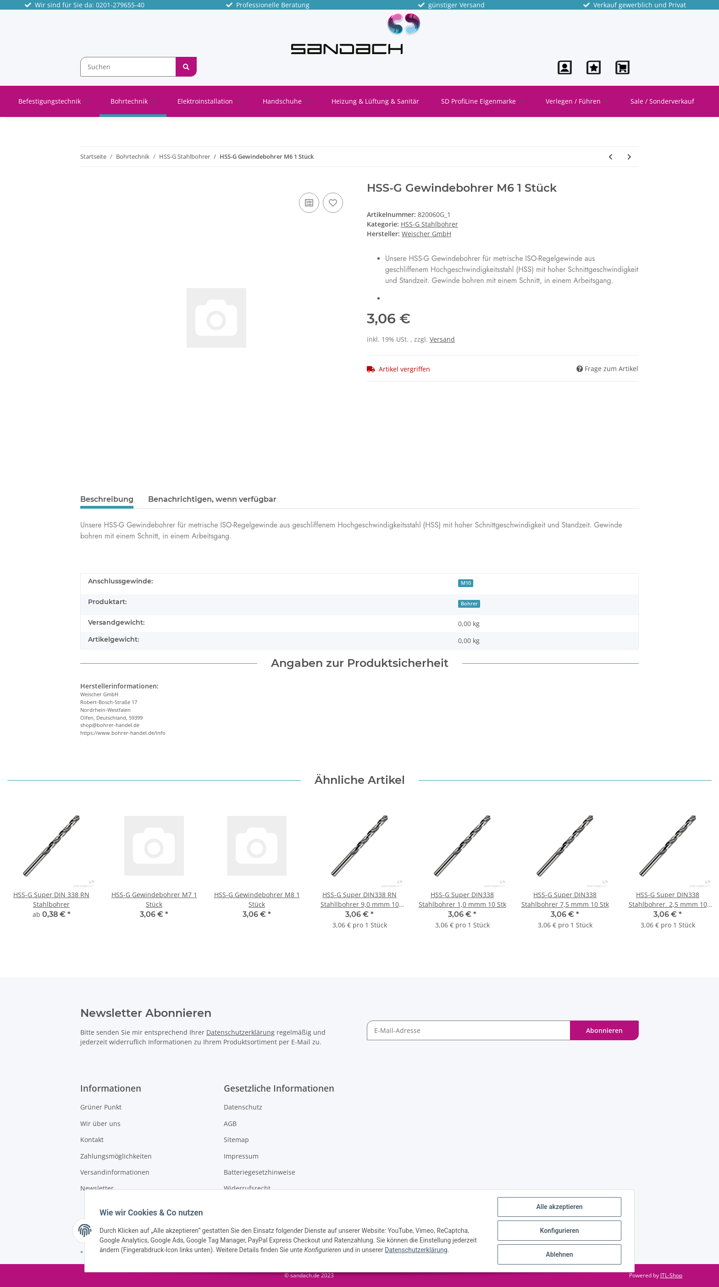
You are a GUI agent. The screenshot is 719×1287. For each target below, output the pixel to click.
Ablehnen (559, 1254)
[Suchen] (128, 67)
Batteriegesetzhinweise (259, 1172)
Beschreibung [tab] (106, 499)
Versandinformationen (114, 1172)
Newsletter (97, 1188)
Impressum (241, 1156)
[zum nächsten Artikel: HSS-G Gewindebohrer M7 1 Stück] (629, 156)
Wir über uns (100, 1123)
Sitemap (236, 1139)
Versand (442, 339)
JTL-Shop (671, 1275)
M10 (466, 583)
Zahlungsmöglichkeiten (116, 1156)
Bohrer (469, 603)
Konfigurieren (559, 1230)
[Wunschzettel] (593, 67)
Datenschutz (243, 1107)
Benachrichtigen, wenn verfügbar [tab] (212, 499)
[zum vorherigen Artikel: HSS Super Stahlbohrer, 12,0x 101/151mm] (610, 156)
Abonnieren (604, 1030)
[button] (564, 67)
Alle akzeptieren (559, 1206)
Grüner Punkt (101, 1107)
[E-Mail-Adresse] (468, 1030)
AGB (230, 1123)
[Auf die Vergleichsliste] (309, 203)
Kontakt (92, 1139)
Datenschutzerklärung (240, 1032)
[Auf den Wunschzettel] (333, 203)
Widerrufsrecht (247, 1188)
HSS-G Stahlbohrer (429, 224)
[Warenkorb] (623, 67)
